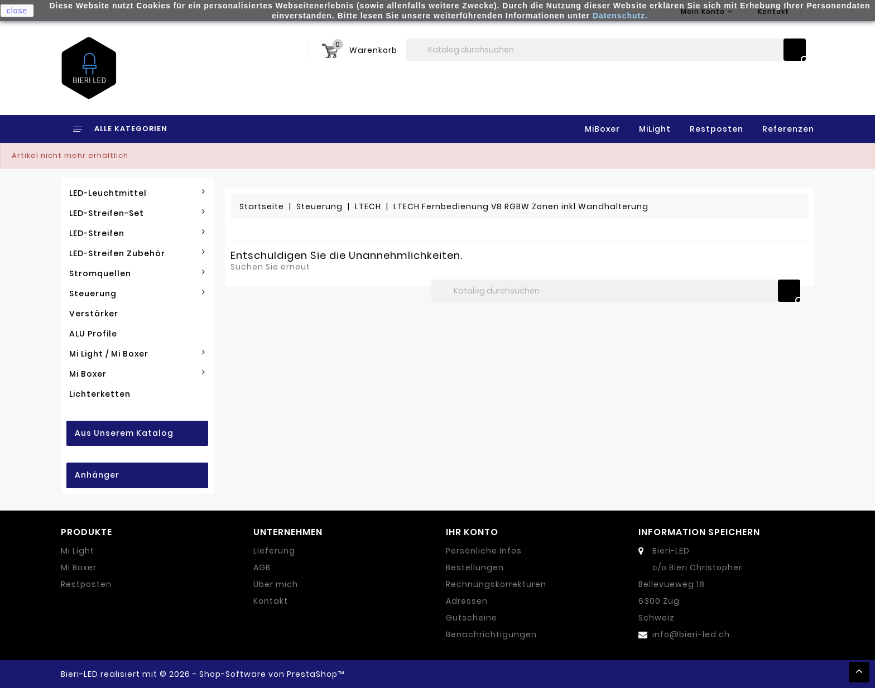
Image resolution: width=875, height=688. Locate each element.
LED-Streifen (137, 233)
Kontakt (270, 601)
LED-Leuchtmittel (137, 193)
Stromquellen (137, 273)
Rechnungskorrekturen (496, 584)
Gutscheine (471, 617)
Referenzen (788, 128)
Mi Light (77, 550)
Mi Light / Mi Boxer (137, 353)
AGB (262, 567)
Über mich (275, 584)
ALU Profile (93, 333)
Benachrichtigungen (491, 634)
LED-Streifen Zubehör (137, 253)
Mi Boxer (137, 373)
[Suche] (606, 50)
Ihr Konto (472, 532)
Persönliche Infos (484, 550)
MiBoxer (602, 128)
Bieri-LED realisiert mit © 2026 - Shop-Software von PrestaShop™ (202, 674)
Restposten (716, 128)
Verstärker (93, 313)
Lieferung (274, 550)
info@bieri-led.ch (691, 634)
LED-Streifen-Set (137, 213)
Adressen (467, 601)
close (17, 10)
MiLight (655, 128)
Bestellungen (475, 567)
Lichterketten (100, 394)
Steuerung (137, 293)
